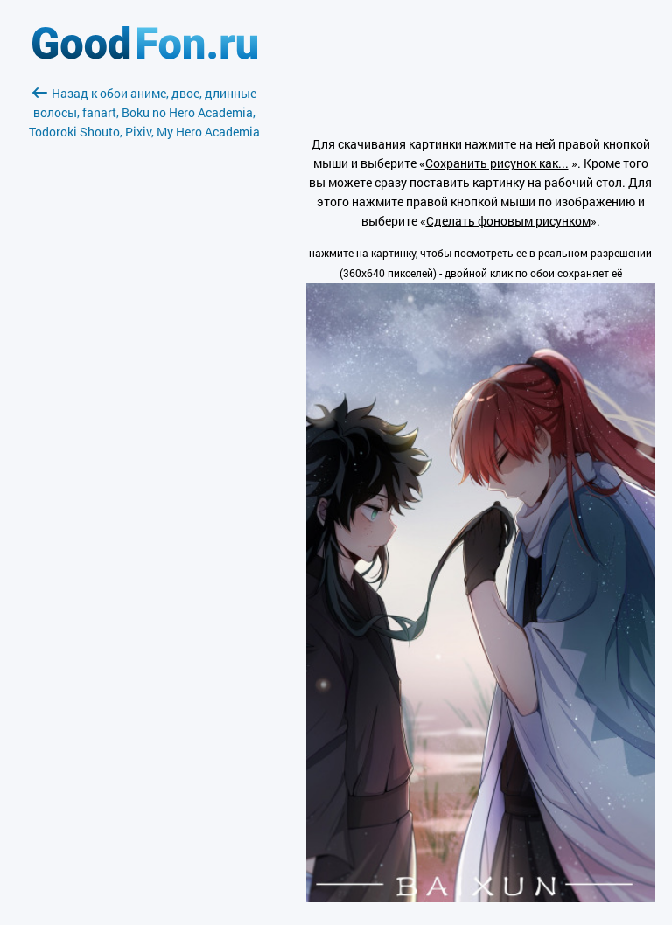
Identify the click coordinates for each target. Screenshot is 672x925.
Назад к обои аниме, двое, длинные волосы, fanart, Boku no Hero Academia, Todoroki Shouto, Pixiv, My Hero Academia (144, 112)
